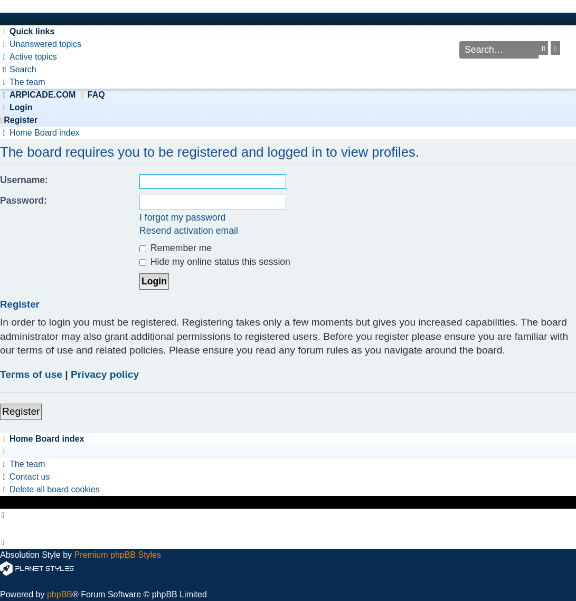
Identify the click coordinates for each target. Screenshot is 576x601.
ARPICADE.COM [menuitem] (42, 94)
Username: (24, 180)
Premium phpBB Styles (118, 554)
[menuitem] (40, 44)
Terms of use (31, 374)
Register (21, 411)
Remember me (175, 248)
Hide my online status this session (214, 261)
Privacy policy (105, 374)
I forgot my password (182, 217)
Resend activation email (188, 230)
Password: (23, 200)
